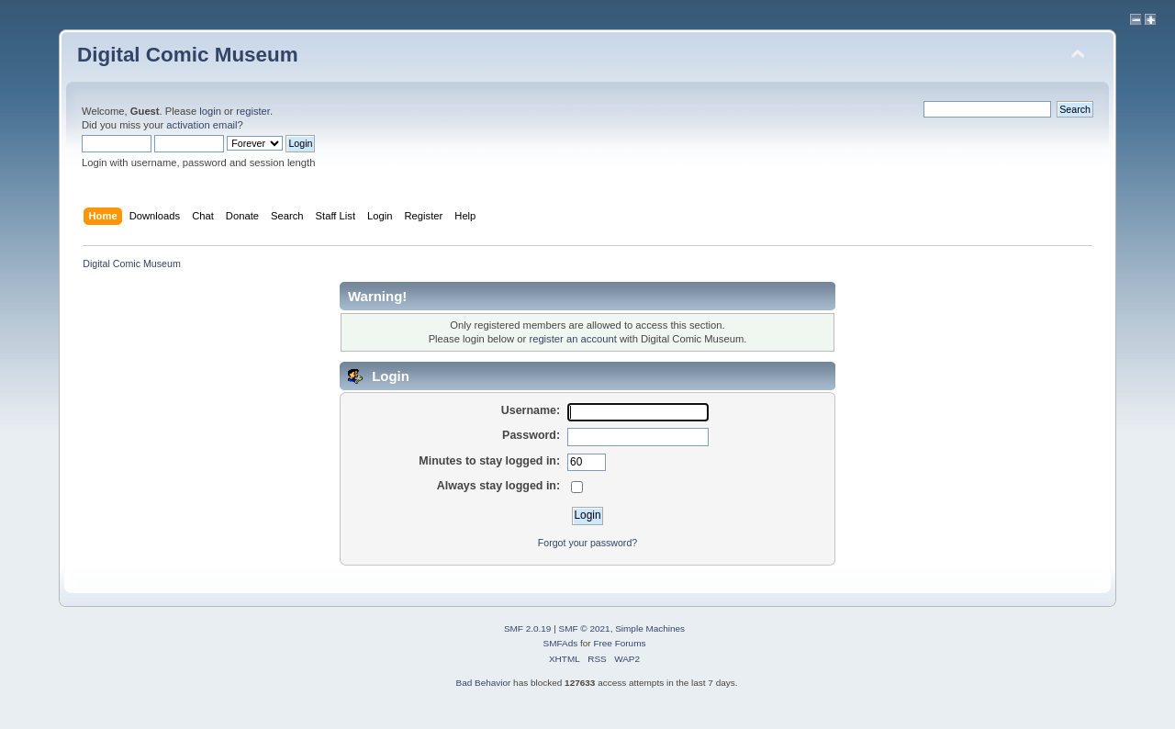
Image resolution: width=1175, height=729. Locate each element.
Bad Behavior (482, 683)
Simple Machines (650, 628)
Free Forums (619, 643)
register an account (572, 338)
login (210, 111)
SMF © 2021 (584, 628)
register (253, 111)
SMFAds (560, 643)
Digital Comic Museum (187, 54)
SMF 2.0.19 (528, 628)
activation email (201, 124)
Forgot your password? (587, 542)
